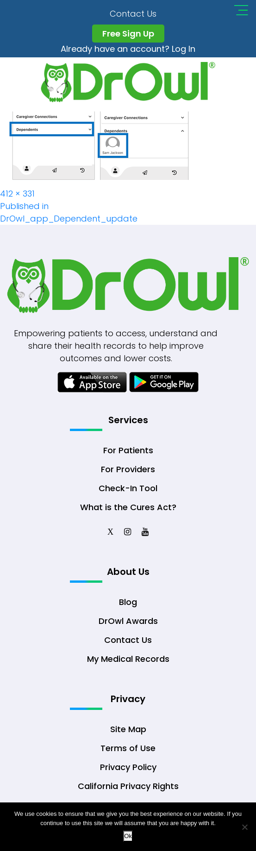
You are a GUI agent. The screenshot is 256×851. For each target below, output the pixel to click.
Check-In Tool (128, 488)
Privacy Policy (128, 767)
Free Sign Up (128, 33)
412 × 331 (17, 193)
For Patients (128, 450)
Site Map (128, 729)
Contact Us (133, 13)
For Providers (128, 469)
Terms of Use (128, 748)
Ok (128, 835)
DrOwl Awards (128, 621)
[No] (244, 827)
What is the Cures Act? (128, 507)
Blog (128, 602)
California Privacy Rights (128, 786)
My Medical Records (128, 659)
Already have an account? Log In (128, 49)
